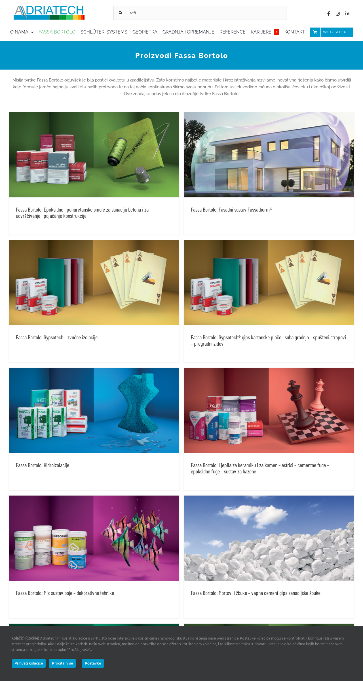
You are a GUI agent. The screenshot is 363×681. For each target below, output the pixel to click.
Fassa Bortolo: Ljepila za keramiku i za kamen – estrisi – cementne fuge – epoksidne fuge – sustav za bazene (285, 403)
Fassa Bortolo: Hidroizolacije (92, 399)
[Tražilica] (120, 13)
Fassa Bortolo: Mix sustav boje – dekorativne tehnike (65, 516)
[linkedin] (347, 13)
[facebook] (328, 13)
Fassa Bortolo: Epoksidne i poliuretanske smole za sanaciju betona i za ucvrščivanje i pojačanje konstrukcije (82, 212)
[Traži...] (199, 13)
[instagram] (338, 13)
